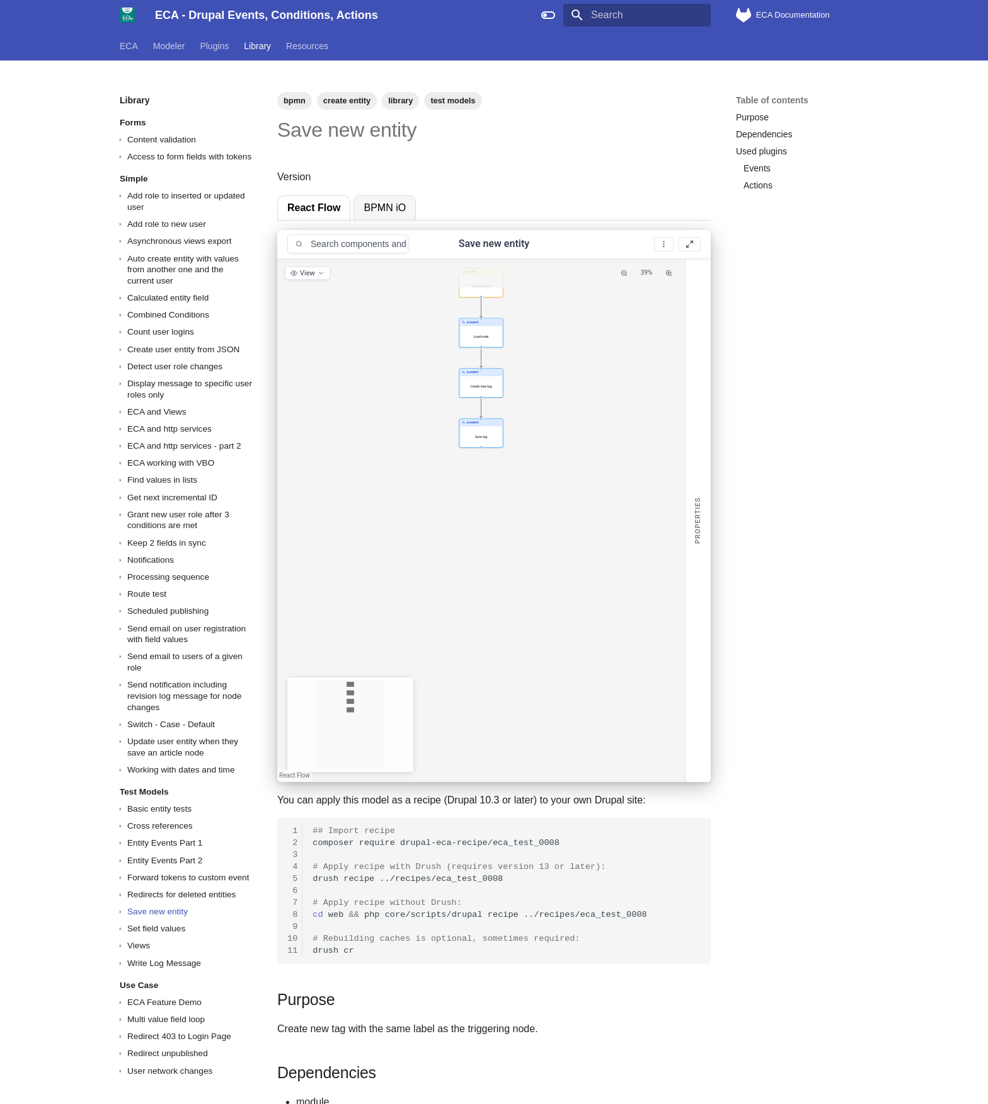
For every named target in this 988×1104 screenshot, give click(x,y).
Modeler (169, 46)
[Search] (637, 15)
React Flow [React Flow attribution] (294, 775)
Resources (307, 46)
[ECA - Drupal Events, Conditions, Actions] (127, 15)
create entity (346, 100)
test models (452, 100)
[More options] (664, 244)
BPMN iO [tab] (385, 207)
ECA (129, 46)
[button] (481, 282)
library (400, 100)
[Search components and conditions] (358, 244)
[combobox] (347, 243)
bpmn (295, 100)
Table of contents (772, 100)
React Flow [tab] (313, 207)
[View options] (307, 273)
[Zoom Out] (624, 273)
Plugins (214, 46)
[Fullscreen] (690, 244)
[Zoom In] (668, 273)
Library (257, 46)
